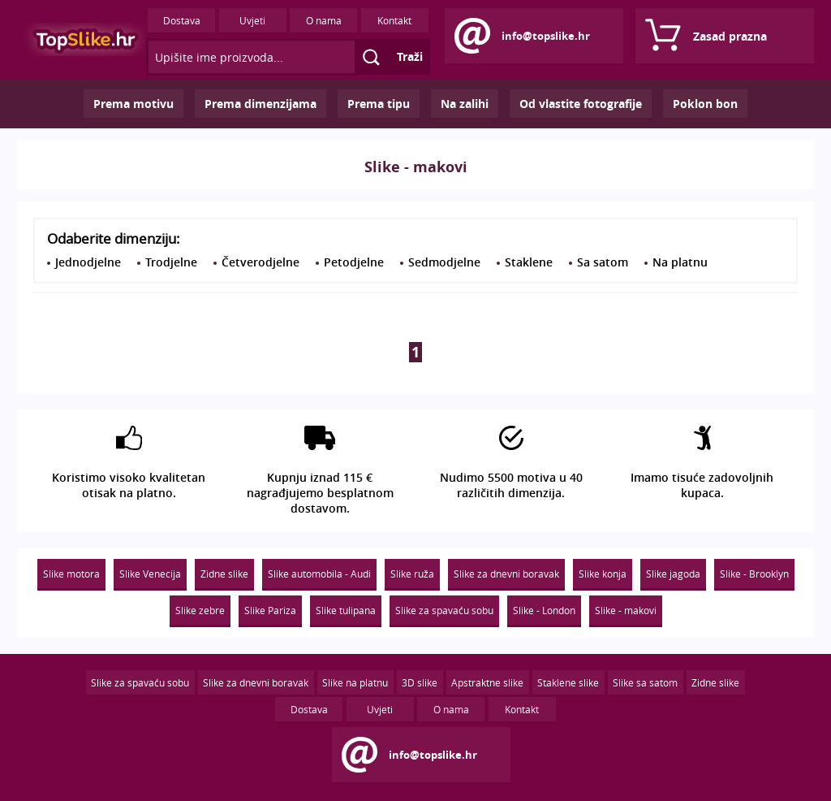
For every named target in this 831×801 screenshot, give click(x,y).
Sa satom (602, 262)
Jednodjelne (88, 262)
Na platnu (680, 262)
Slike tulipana (346, 610)
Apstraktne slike (487, 682)
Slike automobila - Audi (319, 573)
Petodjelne (354, 262)
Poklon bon (705, 103)
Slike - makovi (626, 610)
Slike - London (544, 610)
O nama (324, 20)
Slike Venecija (150, 573)
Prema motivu (133, 103)
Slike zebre (200, 610)
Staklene (529, 262)
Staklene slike (568, 682)
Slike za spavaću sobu (444, 610)
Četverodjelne (260, 262)
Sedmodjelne (444, 262)
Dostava (181, 20)
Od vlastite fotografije (580, 103)
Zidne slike (224, 573)
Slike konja (602, 573)
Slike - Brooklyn (754, 573)
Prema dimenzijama (260, 103)
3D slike (419, 682)
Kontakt (394, 20)
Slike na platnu (355, 682)
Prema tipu (378, 103)
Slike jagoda (673, 573)
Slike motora (71, 573)
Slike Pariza (270, 610)
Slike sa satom (645, 682)
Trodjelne (171, 262)
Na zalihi (465, 103)
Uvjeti (252, 20)
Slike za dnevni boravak (506, 573)
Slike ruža (412, 573)
